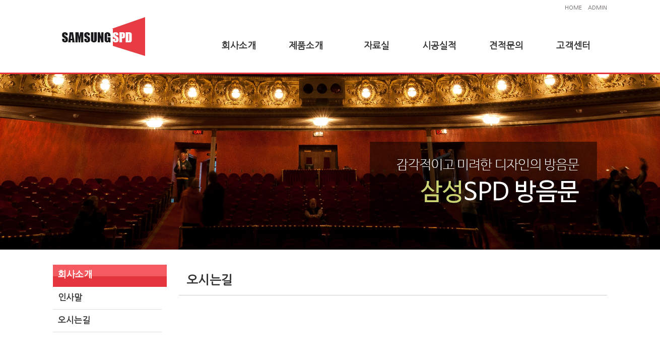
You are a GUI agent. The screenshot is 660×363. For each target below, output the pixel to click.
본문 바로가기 (0, 0)
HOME (573, 8)
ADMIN (597, 8)
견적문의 (506, 45)
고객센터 (573, 45)
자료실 (376, 45)
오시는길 (74, 320)
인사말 (70, 297)
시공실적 (439, 45)
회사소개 (239, 45)
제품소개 (306, 45)
